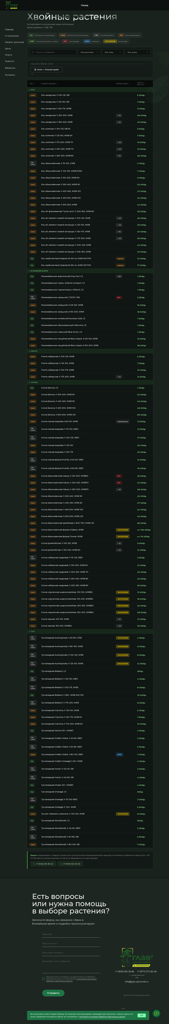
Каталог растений (14, 42)
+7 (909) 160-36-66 (70, 870)
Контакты (10, 75)
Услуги (8, 55)
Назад (84, 5)
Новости (9, 61)
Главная (9, 29)
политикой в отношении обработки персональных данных (102, 1017)
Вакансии (10, 68)
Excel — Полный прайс (46, 76)
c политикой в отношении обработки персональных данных (71, 986)
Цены (8, 48)
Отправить (53, 999)
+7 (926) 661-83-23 (43, 870)
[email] (71, 950)
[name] (71, 941)
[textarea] (71, 972)
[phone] (71, 959)
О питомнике (12, 36)
